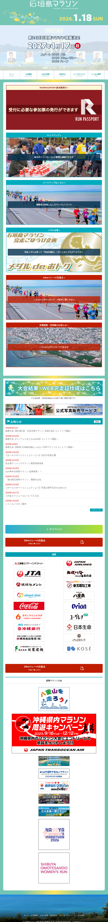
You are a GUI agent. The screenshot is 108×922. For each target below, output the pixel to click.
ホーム (20, 913)
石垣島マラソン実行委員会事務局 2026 (39, 919)
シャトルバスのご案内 (15, 504)
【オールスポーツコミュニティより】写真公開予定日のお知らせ (33, 487)
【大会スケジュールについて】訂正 (21, 495)
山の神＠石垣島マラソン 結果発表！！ (22, 471)
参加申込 (54, 913)
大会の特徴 (43, 913)
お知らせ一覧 (96, 509)
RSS (97, 421)
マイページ (55, 529)
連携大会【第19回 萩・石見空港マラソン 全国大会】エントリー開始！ (36, 431)
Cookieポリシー (79, 919)
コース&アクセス (69, 913)
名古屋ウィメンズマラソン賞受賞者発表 (23, 463)
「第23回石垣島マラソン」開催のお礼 (22, 479)
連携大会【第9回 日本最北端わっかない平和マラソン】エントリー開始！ (37, 447)
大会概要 (31, 913)
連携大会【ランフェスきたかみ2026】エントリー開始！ (30, 439)
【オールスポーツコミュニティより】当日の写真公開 (29, 455)
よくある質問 (85, 913)
